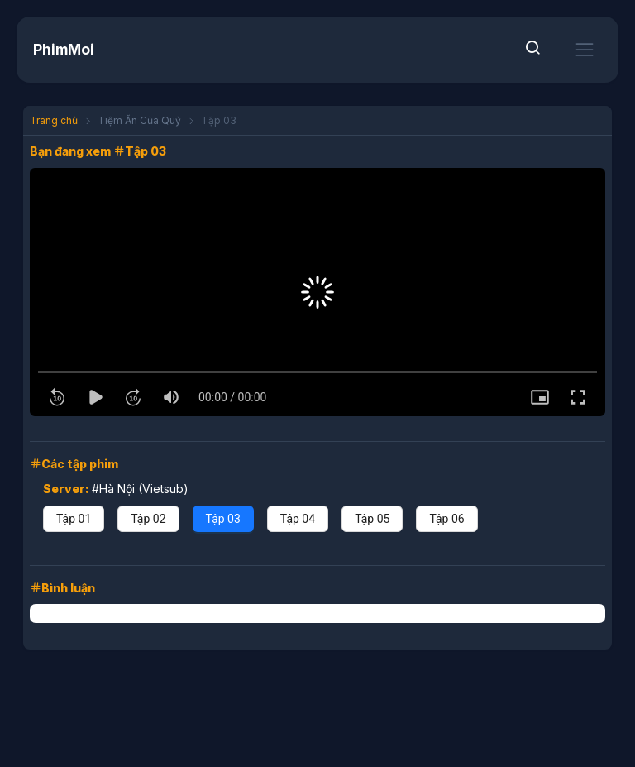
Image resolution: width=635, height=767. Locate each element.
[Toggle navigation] (584, 49)
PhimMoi (63, 49)
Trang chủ (54, 120)
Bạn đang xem (71, 151)
